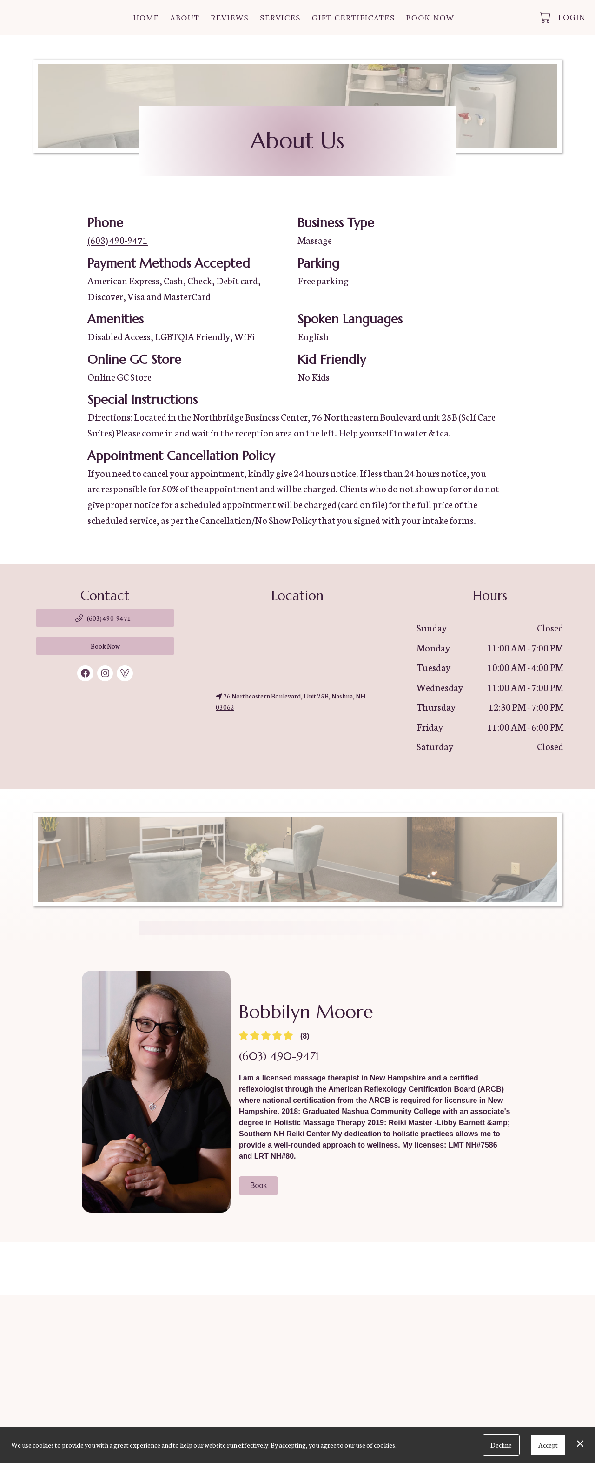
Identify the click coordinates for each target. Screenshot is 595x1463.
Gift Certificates (353, 17)
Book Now (430, 17)
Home (146, 17)
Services (280, 17)
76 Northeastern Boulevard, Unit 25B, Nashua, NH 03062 (290, 701)
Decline (501, 1445)
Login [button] (572, 17)
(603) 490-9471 (117, 239)
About (184, 17)
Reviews (230, 17)
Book (258, 1185)
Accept (548, 1445)
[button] (546, 17)
